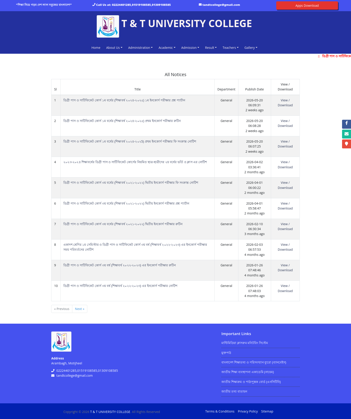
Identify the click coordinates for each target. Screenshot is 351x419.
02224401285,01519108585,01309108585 (141, 5)
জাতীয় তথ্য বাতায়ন (234, 391)
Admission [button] (189, 47)
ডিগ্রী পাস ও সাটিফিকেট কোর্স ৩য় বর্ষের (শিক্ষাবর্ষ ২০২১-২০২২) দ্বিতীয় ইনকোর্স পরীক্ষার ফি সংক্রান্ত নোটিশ (130, 182)
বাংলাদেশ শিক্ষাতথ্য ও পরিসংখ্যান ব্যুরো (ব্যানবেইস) (253, 362)
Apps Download (307, 5)
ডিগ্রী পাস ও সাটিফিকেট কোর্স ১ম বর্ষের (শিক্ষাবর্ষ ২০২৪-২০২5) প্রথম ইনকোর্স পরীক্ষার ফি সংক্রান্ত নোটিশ (129, 141)
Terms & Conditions (219, 411)
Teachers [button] (229, 47)
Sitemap (267, 411)
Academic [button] (165, 47)
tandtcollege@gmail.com (221, 5)
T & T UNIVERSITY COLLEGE (110, 412)
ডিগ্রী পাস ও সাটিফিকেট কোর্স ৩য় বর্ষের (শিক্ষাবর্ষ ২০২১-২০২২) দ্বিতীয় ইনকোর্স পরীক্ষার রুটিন (122, 224)
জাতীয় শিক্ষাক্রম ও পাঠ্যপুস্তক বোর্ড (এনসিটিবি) (251, 382)
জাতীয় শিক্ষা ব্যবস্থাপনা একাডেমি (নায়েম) (247, 372)
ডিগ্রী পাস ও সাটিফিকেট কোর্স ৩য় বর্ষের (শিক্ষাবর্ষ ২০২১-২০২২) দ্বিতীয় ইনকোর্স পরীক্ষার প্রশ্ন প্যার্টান (126, 203)
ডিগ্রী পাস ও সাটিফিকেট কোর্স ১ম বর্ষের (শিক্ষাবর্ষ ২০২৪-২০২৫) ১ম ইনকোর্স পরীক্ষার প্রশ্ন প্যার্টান (124, 100)
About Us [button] (113, 47)
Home (96, 47)
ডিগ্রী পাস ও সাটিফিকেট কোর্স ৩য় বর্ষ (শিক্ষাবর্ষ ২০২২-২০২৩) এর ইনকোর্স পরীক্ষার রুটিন (119, 265)
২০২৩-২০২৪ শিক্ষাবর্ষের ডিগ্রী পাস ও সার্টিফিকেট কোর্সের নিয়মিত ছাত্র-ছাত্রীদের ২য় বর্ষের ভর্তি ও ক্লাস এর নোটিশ (135, 162)
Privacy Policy (248, 411)
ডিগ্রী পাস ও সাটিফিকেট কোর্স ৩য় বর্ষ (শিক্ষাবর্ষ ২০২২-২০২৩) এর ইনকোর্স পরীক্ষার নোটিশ (120, 286)
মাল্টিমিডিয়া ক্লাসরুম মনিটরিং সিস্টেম (244, 343)
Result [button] (209, 47)
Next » (79, 309)
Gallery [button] (249, 47)
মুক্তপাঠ (226, 353)
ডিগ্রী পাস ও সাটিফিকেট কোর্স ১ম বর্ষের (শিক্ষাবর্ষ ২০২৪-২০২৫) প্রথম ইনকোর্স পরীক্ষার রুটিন (122, 121)
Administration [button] (139, 47)
